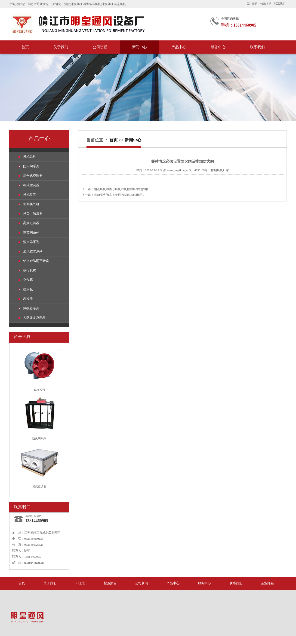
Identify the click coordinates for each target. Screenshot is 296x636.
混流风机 (120, 4)
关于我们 (60, 47)
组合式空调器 (33, 175)
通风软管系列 (33, 251)
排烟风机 (107, 4)
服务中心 (218, 47)
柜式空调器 (31, 185)
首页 (25, 47)
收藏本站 (265, 3)
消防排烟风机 (73, 4)
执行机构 (29, 270)
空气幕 (28, 280)
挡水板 (28, 289)
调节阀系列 (31, 232)
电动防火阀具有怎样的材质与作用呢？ (119, 195)
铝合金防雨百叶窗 (36, 261)
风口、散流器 (33, 213)
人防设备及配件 (34, 318)
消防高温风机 (92, 4)
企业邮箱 (267, 583)
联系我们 (279, 3)
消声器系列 (31, 242)
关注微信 (252, 3)
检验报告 (110, 583)
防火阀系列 (31, 166)
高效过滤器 (31, 223)
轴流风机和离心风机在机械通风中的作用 (121, 189)
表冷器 (28, 299)
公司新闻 (141, 583)
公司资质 (100, 47)
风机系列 (29, 156)
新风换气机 (31, 204)
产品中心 (178, 47)
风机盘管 (29, 194)
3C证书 (80, 583)
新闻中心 (139, 47)
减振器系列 (31, 308)
